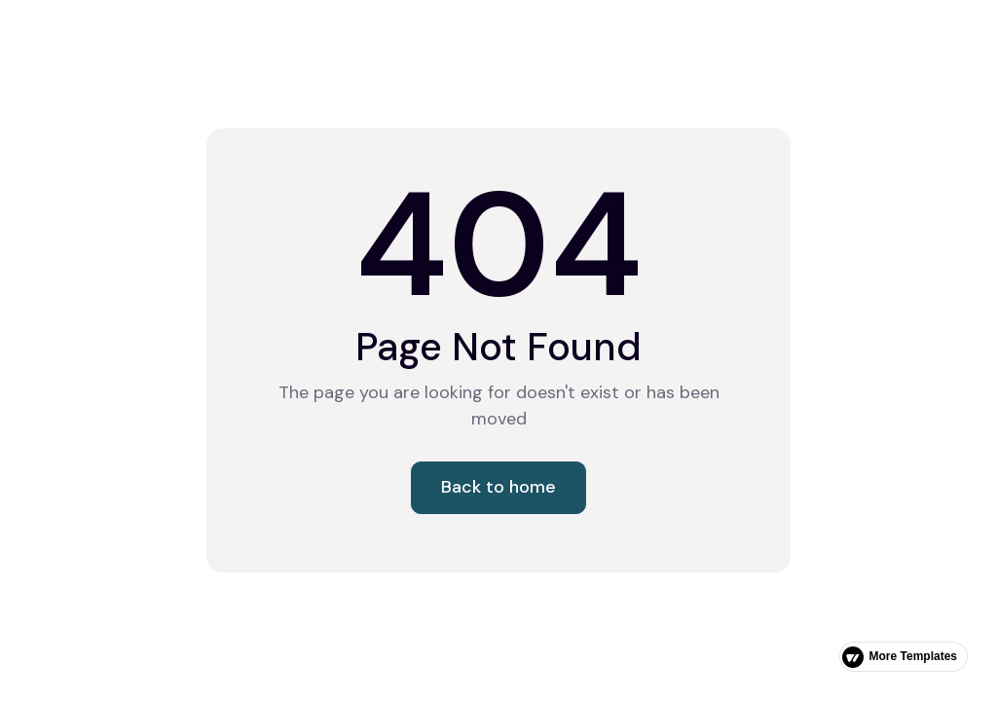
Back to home (498, 486)
